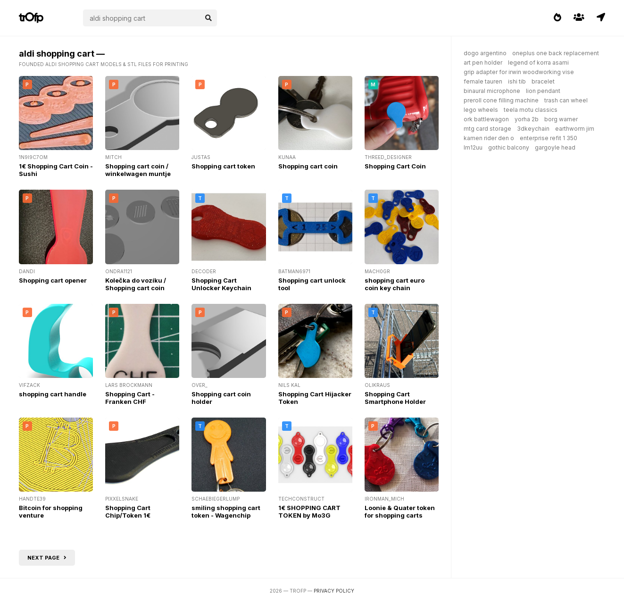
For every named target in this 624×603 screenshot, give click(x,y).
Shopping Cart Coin (395, 166)
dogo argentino (485, 53)
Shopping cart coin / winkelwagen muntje (138, 169)
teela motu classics (530, 109)
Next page (47, 557)
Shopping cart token (223, 166)
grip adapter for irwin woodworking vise (519, 71)
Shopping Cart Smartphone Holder (395, 397)
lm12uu (473, 147)
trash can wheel (566, 100)
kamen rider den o (489, 138)
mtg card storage (487, 128)
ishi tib (517, 81)
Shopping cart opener (53, 280)
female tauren (483, 81)
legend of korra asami (538, 62)
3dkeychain (533, 128)
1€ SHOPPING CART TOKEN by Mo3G (309, 511)
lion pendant (543, 90)
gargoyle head (555, 147)
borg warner (561, 119)
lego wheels (481, 109)
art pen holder (483, 62)
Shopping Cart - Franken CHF (130, 397)
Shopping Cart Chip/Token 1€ (127, 511)
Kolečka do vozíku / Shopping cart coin (135, 284)
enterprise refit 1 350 (548, 138)
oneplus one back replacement (555, 53)
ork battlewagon (486, 119)
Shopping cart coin (308, 166)
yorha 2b (527, 119)
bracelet (543, 81)
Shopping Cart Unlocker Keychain (221, 284)
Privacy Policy (334, 591)
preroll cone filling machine (501, 100)
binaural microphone (492, 90)
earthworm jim (574, 128)
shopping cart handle (52, 394)
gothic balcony (508, 147)
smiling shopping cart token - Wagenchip (225, 511)
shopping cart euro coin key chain (394, 284)
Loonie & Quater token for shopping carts (400, 511)
